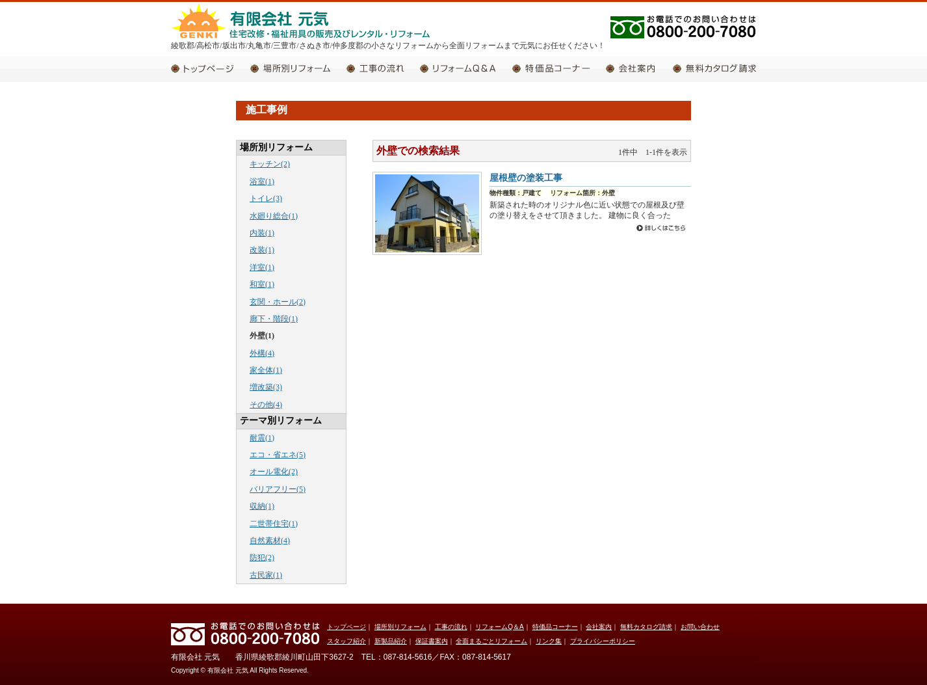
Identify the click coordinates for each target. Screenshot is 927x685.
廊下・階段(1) (274, 318)
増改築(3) (266, 387)
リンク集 (549, 641)
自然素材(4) (270, 540)
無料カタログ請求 (714, 68)
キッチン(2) (270, 163)
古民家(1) (266, 575)
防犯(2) (262, 557)
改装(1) (262, 249)
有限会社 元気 (301, 20)
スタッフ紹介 (346, 641)
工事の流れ (383, 68)
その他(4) (266, 404)
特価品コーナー (559, 68)
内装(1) (262, 232)
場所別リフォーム (298, 68)
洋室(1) (262, 267)
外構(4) (262, 353)
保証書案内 (431, 641)
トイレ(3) (266, 198)
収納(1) (262, 506)
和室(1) (262, 284)
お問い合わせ (700, 626)
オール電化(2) (274, 471)
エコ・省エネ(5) (278, 454)
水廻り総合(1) (274, 216)
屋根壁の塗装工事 (526, 178)
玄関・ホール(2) (278, 301)
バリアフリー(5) (278, 489)
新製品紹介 (390, 641)
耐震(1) (262, 437)
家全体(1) (266, 370)
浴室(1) (262, 181)
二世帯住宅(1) (274, 523)
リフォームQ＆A (466, 68)
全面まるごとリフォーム (491, 641)
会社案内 (639, 68)
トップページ (210, 68)
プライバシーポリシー (602, 641)
